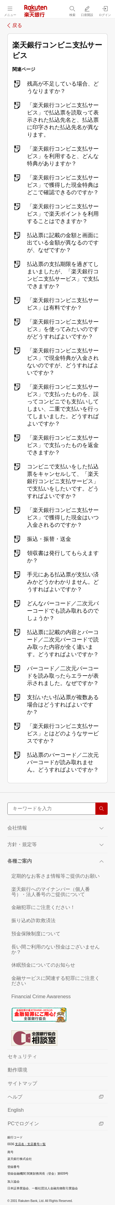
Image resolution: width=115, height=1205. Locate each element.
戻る (17, 25)
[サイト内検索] (57, 809)
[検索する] (101, 809)
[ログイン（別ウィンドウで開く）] (105, 11)
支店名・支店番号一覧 (30, 1144)
